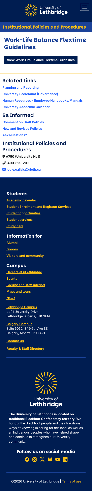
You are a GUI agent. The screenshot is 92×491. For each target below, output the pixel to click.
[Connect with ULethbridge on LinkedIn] (65, 459)
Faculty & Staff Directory (25, 348)
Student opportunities (23, 213)
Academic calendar (21, 200)
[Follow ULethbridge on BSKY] (50, 459)
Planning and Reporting (20, 87)
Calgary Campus (19, 324)
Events (11, 278)
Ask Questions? (14, 135)
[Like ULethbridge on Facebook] (27, 459)
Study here (14, 226)
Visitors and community (25, 256)
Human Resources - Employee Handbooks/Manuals (42, 100)
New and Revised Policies (22, 128)
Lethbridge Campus (21, 307)
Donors (12, 249)
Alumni (12, 243)
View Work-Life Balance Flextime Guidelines (41, 60)
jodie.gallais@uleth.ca (21, 169)
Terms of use (71, 481)
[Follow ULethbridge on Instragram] (34, 459)
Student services (19, 220)
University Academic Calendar (26, 107)
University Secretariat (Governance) (30, 94)
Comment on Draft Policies (23, 122)
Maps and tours (18, 291)
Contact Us (15, 341)
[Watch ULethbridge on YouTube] (57, 459)
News (10, 298)
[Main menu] (84, 7)
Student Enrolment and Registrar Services (38, 207)
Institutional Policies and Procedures (44, 27)
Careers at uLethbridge (24, 272)
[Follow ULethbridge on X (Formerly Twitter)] (42, 459)
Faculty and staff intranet (25, 285)
